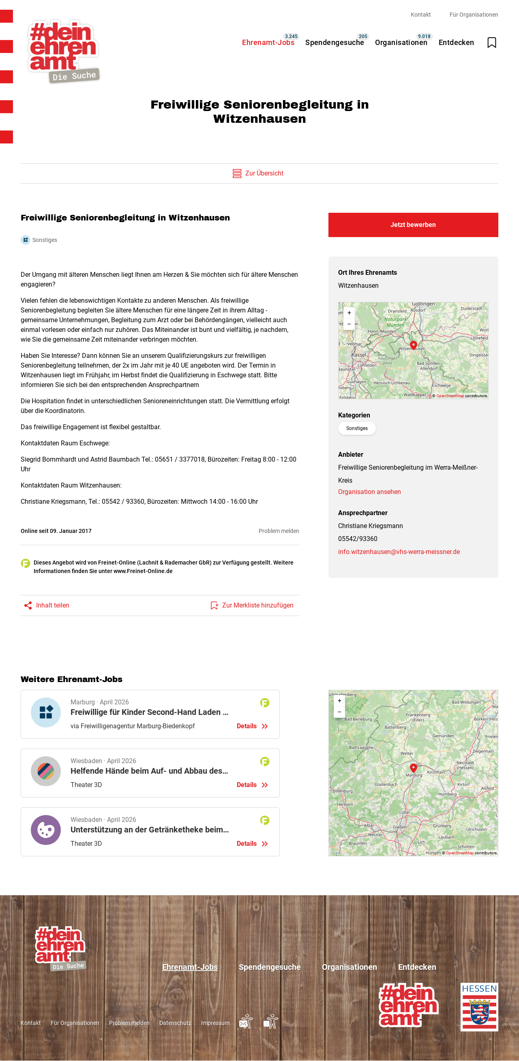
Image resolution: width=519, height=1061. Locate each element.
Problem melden (279, 531)
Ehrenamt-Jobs (268, 42)
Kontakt (421, 14)
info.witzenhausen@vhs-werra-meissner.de (399, 552)
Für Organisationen (474, 14)
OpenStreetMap (450, 396)
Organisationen (401, 42)
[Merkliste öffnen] (491, 42)
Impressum (215, 1023)
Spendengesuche (334, 42)
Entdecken (456, 42)
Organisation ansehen (369, 492)
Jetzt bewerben (413, 225)
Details (150, 714)
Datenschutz (175, 1023)
